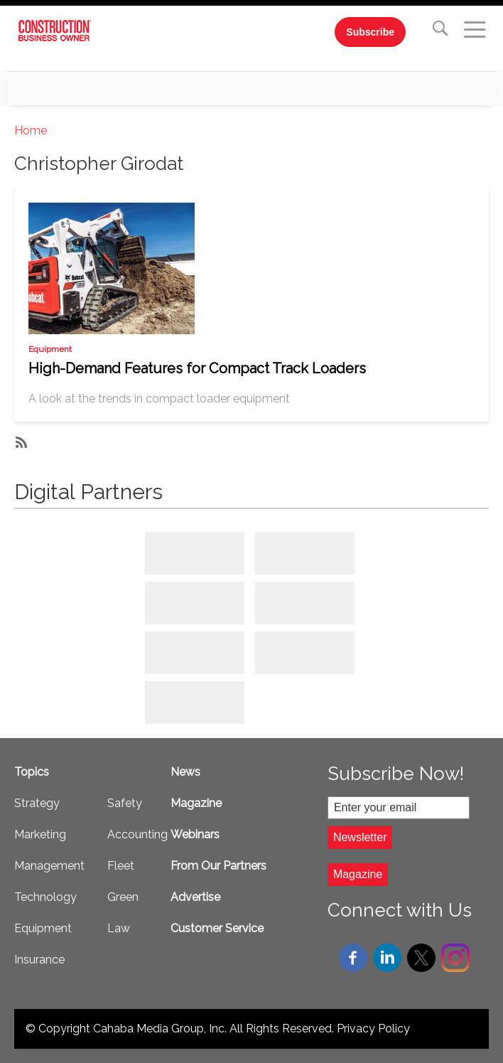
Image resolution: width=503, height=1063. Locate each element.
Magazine (196, 803)
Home (30, 130)
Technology (45, 897)
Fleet (120, 865)
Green (123, 897)
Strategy (37, 803)
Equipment (50, 349)
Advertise (195, 897)
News (185, 772)
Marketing (40, 834)
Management (49, 865)
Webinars (195, 834)
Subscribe (370, 32)
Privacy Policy (373, 1028)
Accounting (137, 834)
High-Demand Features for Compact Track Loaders (197, 368)
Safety (124, 803)
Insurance (39, 959)
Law (118, 928)
